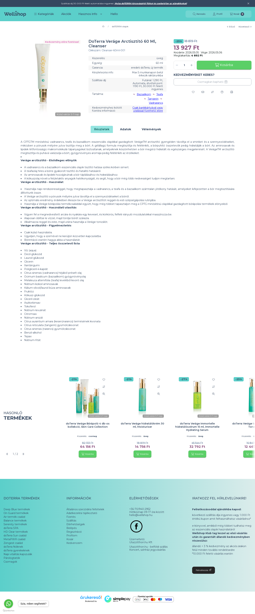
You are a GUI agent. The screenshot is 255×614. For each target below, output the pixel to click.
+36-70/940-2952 (139, 509)
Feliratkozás (203, 570)
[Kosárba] (87, 454)
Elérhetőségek (75, 524)
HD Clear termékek (16, 531)
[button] (44, 14)
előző (231, 26)
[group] (156, 416)
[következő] (23, 454)
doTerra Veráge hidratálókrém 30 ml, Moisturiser (142, 425)
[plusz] (191, 65)
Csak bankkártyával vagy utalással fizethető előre (147, 109)
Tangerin (153, 98)
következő (245, 26)
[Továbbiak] (101, 14)
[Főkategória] (103, 26)
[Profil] (218, 14)
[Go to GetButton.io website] (8, 610)
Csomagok (10, 561)
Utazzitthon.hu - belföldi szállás (148, 546)
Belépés (71, 528)
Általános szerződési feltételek (85, 509)
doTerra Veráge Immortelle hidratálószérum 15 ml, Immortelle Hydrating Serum (197, 427)
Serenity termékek (15, 524)
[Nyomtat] (232, 92)
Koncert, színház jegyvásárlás (147, 549)
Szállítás (71, 520)
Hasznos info (87, 14)
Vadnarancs (156, 102)
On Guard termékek (16, 513)
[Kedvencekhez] (193, 92)
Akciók (66, 14)
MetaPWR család (14, 539)
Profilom (71, 535)
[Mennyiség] (184, 65)
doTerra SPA (11, 528)
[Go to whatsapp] (8, 603)
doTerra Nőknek (13, 546)
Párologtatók (12, 558)
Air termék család (14, 516)
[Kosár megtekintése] (237, 14)
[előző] (7, 454)
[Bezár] (248, 3)
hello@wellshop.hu (140, 515)
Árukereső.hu (91, 601)
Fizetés (71, 516)
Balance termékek (15, 520)
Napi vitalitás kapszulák (18, 554)
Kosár (69, 539)
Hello (114, 14)
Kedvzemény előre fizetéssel (62, 41)
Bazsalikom (144, 94)
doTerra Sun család (15, 535)
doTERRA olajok (120, 26)
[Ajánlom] (203, 92)
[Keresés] (199, 14)
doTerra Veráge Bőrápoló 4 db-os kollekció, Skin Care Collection (88, 425)
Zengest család (13, 543)
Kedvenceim (74, 543)
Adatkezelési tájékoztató (81, 513)
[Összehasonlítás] (212, 92)
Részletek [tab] (101, 129)
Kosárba (224, 65)
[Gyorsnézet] (103, 393)
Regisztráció (74, 531)
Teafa (159, 94)
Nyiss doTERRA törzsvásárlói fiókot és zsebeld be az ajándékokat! (150, 3)
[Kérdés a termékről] (222, 92)
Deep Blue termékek (17, 509)
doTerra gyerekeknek (17, 550)
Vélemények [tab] (151, 129)
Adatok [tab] (125, 129)
